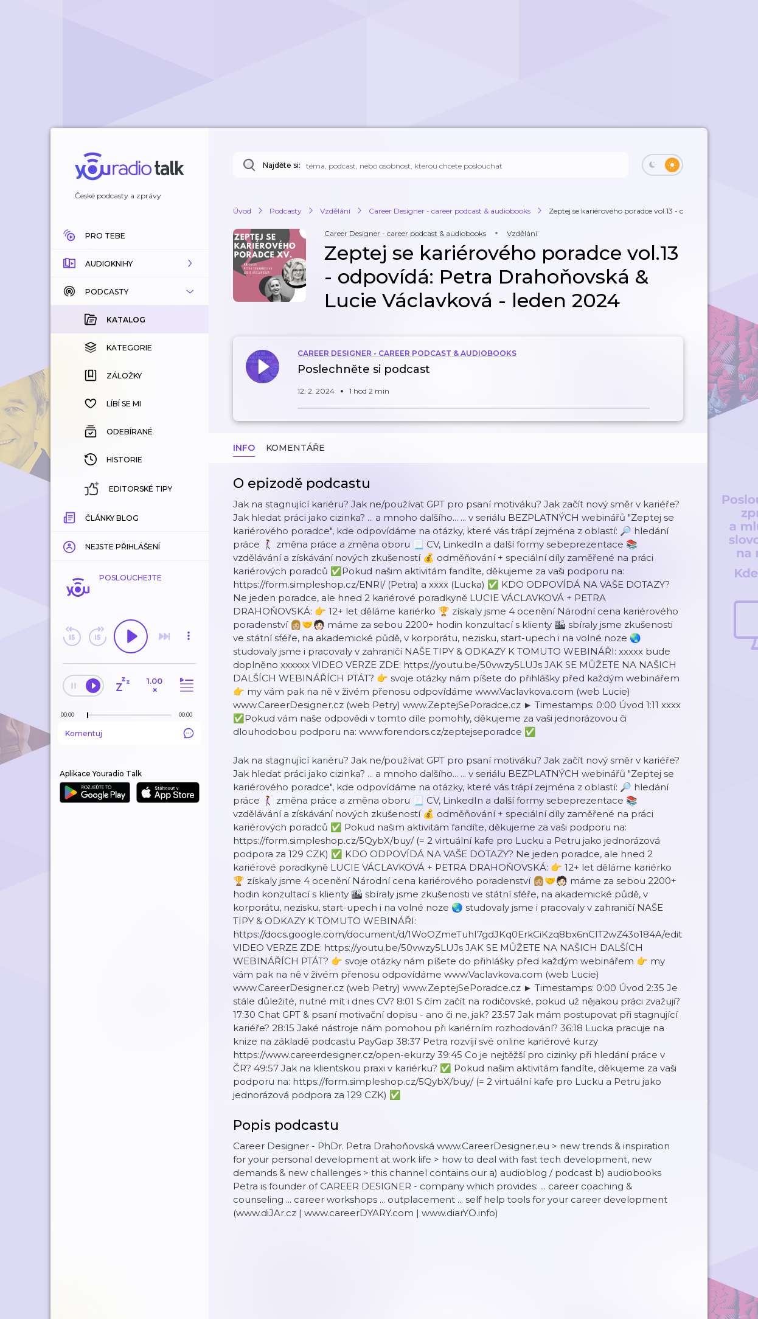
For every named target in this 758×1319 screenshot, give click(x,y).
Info (244, 447)
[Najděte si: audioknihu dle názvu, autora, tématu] (430, 165)
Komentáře (295, 447)
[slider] (87, 715)
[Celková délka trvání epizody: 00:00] (188, 714)
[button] (129, 263)
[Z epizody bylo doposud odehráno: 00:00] (70, 714)
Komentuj (129, 733)
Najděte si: (282, 165)
